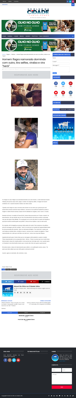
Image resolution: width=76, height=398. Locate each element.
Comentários (70, 110)
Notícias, (29, 69)
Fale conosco (44, 36)
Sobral (10, 36)
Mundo (28, 36)
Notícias (13, 54)
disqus (26, 312)
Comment (46, 281)
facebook (42, 312)
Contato (16, 1)
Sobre (9, 1)
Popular (63, 109)
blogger (10, 312)
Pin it (33, 281)
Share (21, 281)
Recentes (56, 109)
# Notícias (14, 269)
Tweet (9, 281)
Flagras (8, 54)
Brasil (22, 36)
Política (35, 36)
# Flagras (8, 269)
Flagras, (25, 69)
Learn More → (63, 361)
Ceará (16, 36)
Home (4, 1)
